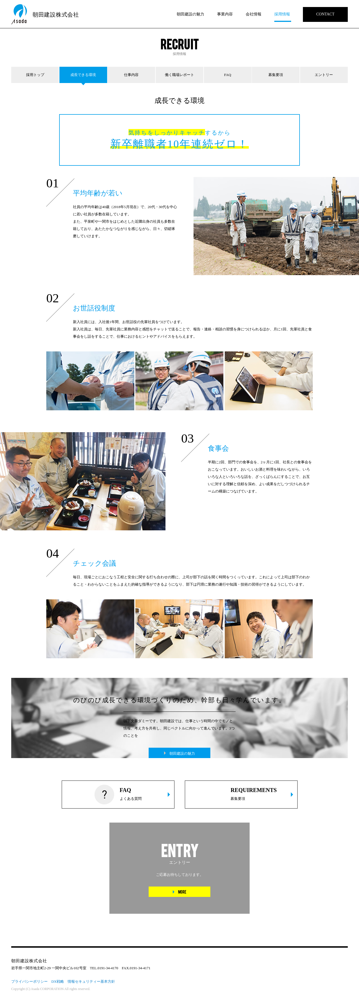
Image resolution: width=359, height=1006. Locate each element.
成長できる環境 (83, 75)
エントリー (324, 75)
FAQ (227, 75)
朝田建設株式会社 (56, 14)
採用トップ (35, 75)
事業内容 (225, 14)
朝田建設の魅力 (190, 14)
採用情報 (282, 14)
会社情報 (253, 14)
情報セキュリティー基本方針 (91, 981)
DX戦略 (57, 981)
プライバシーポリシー (29, 981)
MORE (182, 891)
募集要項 (275, 75)
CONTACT (325, 14)
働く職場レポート (179, 75)
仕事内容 (131, 75)
